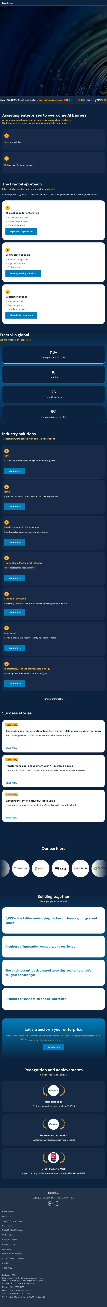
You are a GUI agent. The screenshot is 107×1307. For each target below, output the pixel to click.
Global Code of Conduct (12, 1230)
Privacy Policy (8, 1211)
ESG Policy (6, 1249)
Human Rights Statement (12, 1253)
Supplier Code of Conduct (13, 1221)
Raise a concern (8, 1244)
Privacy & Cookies (10, 1240)
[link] (21, 231)
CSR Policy (6, 1263)
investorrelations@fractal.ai (19, 1290)
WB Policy (6, 1216)
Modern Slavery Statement (13, 1258)
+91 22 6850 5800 (16, 1287)
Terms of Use (7, 1226)
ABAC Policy (7, 1268)
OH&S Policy (7, 1235)
